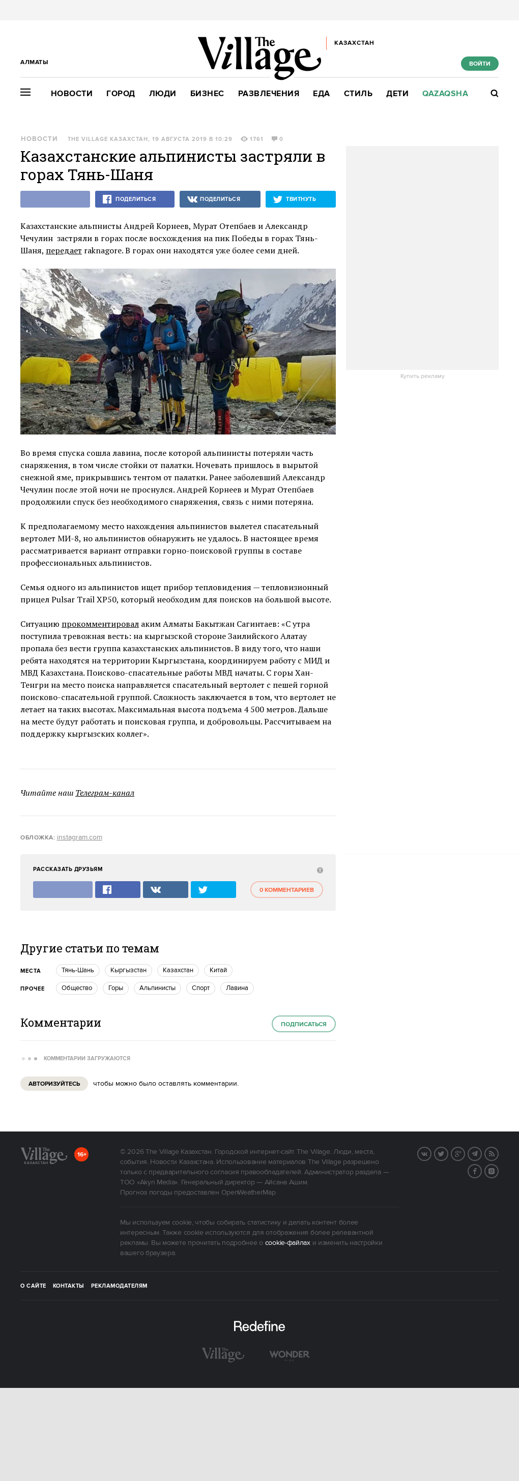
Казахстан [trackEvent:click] (178, 970)
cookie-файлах (287, 1242)
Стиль (358, 94)
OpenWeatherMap (248, 1192)
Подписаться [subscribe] (304, 1024)
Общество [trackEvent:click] (77, 988)
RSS (498, 1152)
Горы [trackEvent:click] (115, 988)
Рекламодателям (119, 1286)
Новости (72, 94)
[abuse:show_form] (318, 869)
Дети (397, 94)
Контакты (68, 1286)
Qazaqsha (445, 94)
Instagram (498, 1170)
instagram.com (79, 837)
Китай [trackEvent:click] (218, 970)
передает (64, 250)
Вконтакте (430, 1152)
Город (120, 94)
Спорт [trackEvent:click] (201, 988)
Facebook (481, 1170)
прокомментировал (100, 623)
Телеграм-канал (104, 792)
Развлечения (269, 94)
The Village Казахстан (108, 139)
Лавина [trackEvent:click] (237, 988)
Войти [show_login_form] (480, 64)
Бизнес (207, 94)
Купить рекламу (422, 376)
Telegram (481, 1152)
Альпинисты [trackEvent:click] (157, 988)
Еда (321, 94)
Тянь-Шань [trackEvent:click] (78, 970)
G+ (464, 1152)
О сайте (33, 1286)
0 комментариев (287, 890)
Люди (163, 94)
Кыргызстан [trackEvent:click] (128, 970)
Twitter (447, 1152)
